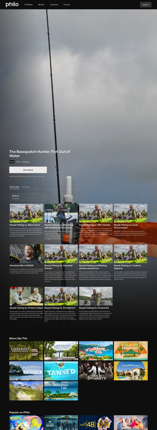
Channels (54, 4)
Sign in (146, 4)
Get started (28, 170)
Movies (41, 4)
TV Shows (28, 4)
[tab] (14, 187)
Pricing (67, 4)
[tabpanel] (78, 257)
